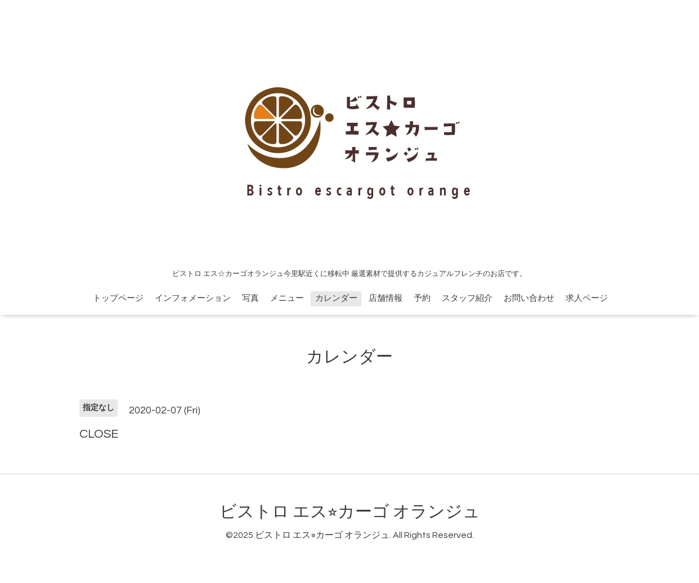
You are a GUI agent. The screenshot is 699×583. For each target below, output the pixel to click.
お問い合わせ (529, 298)
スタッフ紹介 (467, 298)
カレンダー (336, 298)
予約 (422, 298)
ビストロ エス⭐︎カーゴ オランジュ (349, 511)
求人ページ (587, 298)
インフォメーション (193, 298)
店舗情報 (385, 298)
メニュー (287, 298)
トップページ (118, 298)
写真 (250, 298)
